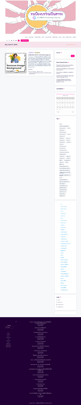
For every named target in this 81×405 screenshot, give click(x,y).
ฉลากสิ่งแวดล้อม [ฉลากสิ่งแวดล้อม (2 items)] (67, 160)
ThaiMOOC (63, 225)
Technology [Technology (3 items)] (62, 140)
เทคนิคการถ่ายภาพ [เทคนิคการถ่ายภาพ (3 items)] (63, 191)
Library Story (63, 215)
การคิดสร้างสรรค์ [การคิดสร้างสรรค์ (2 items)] (63, 154)
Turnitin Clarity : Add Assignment (40, 350)
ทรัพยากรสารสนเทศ (64, 259)
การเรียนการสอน (64, 245)
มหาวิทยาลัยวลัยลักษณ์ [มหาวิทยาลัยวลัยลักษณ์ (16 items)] (64, 179)
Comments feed (60, 304)
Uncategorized (63, 227)
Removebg (40, 72)
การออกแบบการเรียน (64, 241)
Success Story (63, 222)
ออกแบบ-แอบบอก (8, 346)
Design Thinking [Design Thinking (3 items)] (63, 134)
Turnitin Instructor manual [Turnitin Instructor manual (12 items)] (64, 152)
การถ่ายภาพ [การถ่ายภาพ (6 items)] (62, 156)
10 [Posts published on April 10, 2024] (62, 102)
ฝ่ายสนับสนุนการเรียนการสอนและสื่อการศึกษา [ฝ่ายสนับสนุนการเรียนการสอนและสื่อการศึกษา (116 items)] (65, 172)
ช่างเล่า (62, 255)
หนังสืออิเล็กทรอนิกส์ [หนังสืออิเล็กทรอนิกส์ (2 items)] (63, 187)
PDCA (62, 218)
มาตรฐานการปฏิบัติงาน (65, 276)
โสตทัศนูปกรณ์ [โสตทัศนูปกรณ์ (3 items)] (62, 195)
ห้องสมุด (62, 283)
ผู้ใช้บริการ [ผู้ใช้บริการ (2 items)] (62, 164)
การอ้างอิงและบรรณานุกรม (65, 243)
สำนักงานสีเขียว (63, 280)
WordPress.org (60, 306)
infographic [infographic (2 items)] (62, 138)
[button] (25, 40)
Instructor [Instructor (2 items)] (68, 138)
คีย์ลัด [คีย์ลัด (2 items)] (61, 160)
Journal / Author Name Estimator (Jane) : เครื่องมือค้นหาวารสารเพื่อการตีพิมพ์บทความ (40, 322)
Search (58, 52)
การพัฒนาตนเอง (64, 239)
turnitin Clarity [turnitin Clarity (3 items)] (62, 148)
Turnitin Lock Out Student (40, 341)
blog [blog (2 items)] (69, 128)
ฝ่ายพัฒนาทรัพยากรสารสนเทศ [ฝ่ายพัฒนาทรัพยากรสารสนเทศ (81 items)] (65, 170)
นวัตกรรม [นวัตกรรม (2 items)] (61, 162)
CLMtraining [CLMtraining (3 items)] (62, 130)
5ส (61, 204)
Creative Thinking (64, 206)
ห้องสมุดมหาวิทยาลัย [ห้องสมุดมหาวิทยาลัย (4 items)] (63, 189)
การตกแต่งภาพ (31, 52)
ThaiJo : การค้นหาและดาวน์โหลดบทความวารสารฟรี (40, 359)
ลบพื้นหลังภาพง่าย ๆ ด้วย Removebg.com (39, 55)
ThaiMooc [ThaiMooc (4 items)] (69, 142)
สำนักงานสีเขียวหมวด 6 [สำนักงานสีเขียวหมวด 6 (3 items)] (64, 185)
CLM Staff (8, 334)
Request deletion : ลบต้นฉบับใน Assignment (40, 346)
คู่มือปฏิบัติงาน (63, 250)
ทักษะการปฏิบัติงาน (64, 262)
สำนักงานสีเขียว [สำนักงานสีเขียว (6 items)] (62, 183)
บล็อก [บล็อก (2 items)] (66, 162)
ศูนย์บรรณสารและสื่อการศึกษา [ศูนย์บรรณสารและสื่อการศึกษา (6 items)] (64, 181)
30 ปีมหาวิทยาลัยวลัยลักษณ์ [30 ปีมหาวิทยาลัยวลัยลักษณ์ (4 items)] (64, 126)
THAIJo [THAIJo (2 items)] (68, 140)
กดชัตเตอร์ (62, 229)
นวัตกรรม (62, 269)
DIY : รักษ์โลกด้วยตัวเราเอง (40, 336)
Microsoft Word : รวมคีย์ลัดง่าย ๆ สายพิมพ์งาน (64, 72)
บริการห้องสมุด (63, 271)
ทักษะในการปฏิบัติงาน (65, 264)
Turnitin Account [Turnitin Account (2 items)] (63, 146)
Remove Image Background (34, 72)
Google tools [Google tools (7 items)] (62, 136)
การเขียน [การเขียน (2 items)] (68, 158)
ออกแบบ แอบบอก (64, 285)
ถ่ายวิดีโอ (62, 257)
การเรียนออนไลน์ (64, 248)
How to (62, 211)
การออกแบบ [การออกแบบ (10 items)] (62, 158)
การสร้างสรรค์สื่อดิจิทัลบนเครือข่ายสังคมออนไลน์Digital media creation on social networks (63, 80)
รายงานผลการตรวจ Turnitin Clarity (40, 332)
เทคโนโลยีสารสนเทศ (64, 290)
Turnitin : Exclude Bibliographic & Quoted (40, 374)
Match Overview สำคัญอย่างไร (40, 327)
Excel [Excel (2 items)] (69, 134)
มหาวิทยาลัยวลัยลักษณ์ (64, 273)
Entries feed (60, 302)
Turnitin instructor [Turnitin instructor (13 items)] (63, 150)
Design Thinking (63, 208)
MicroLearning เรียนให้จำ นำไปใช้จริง (40, 388)
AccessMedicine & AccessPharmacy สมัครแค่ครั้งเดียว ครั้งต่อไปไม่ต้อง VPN (40, 369)
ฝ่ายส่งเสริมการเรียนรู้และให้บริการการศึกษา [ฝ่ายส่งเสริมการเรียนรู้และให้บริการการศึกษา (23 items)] (65, 175)
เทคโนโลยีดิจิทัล (63, 287)
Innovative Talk (63, 213)
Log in (59, 299)
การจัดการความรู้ (64, 232)
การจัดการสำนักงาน (64, 234)
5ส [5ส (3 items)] (61, 124)
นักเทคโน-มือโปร (8, 345)
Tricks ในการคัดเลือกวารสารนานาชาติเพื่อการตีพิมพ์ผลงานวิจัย (40, 394)
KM (8, 339)
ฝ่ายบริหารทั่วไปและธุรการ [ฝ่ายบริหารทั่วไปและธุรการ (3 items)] (64, 166)
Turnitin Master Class (40, 384)
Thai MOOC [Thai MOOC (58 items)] (62, 142)
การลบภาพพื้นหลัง (45, 72)
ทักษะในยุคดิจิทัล (37, 52)
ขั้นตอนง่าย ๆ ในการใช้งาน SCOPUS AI (40, 355)
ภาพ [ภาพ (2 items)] (61, 177)
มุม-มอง (62, 278)
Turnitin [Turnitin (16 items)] (61, 144)
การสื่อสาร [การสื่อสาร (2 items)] (68, 156)
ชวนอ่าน (62, 252)
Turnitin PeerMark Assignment (40, 379)
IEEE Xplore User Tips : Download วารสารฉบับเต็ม (40, 364)
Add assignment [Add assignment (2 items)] (63, 128)
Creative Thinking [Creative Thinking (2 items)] (63, 132)
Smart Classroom (64, 220)
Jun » (73, 111)
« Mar (58, 111)
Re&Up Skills (8, 343)
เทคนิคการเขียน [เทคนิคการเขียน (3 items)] (62, 193)
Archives (9, 325)
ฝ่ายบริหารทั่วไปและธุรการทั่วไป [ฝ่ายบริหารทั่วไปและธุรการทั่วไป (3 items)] (65, 168)
